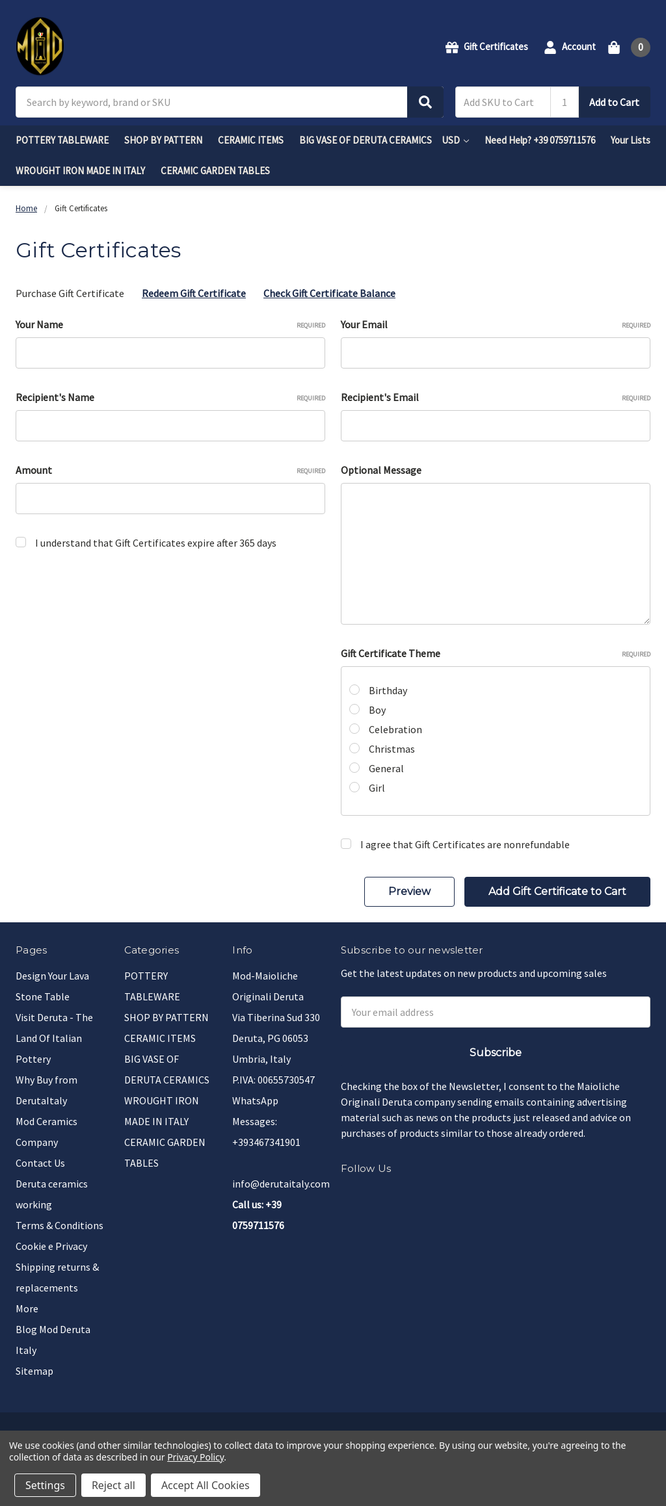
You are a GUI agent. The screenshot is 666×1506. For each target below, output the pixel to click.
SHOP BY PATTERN (163, 140)
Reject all (113, 1485)
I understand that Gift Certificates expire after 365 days (155, 542)
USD (455, 140)
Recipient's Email (495, 397)
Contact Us (40, 1162)
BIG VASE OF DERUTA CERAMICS (365, 140)
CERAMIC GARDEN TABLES (215, 170)
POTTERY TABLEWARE (62, 140)
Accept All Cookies (205, 1485)
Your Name (170, 324)
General (386, 768)
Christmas (392, 748)
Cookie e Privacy (51, 1246)
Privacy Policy (195, 1457)
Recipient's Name (170, 397)
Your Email (495, 324)
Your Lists (630, 140)
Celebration (395, 729)
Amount (170, 469)
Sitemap (34, 1370)
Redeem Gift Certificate (194, 293)
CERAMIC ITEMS (251, 140)
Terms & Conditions (59, 1225)
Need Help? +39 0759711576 (540, 140)
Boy (377, 709)
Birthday (388, 690)
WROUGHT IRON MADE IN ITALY (80, 170)
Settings (45, 1485)
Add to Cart (614, 102)
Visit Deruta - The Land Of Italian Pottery (54, 1038)
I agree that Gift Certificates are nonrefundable (465, 844)
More (27, 1308)
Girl (377, 787)
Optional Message (381, 469)
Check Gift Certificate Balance (329, 293)
